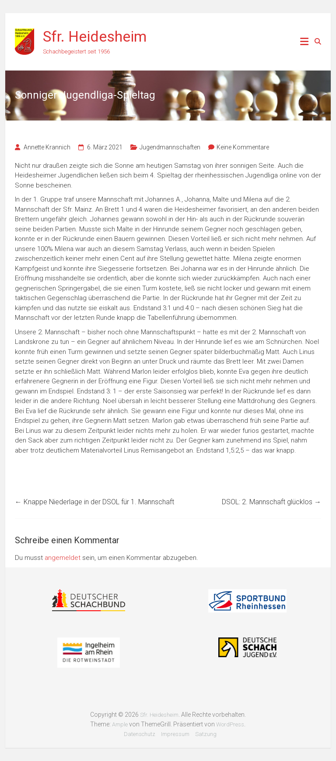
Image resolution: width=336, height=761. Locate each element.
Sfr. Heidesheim (95, 36)
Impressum (175, 734)
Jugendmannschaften (170, 147)
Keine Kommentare (243, 147)
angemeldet (62, 558)
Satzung (206, 734)
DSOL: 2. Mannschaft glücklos (271, 502)
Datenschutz (139, 734)
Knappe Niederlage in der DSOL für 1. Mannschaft (94, 502)
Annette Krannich (47, 147)
